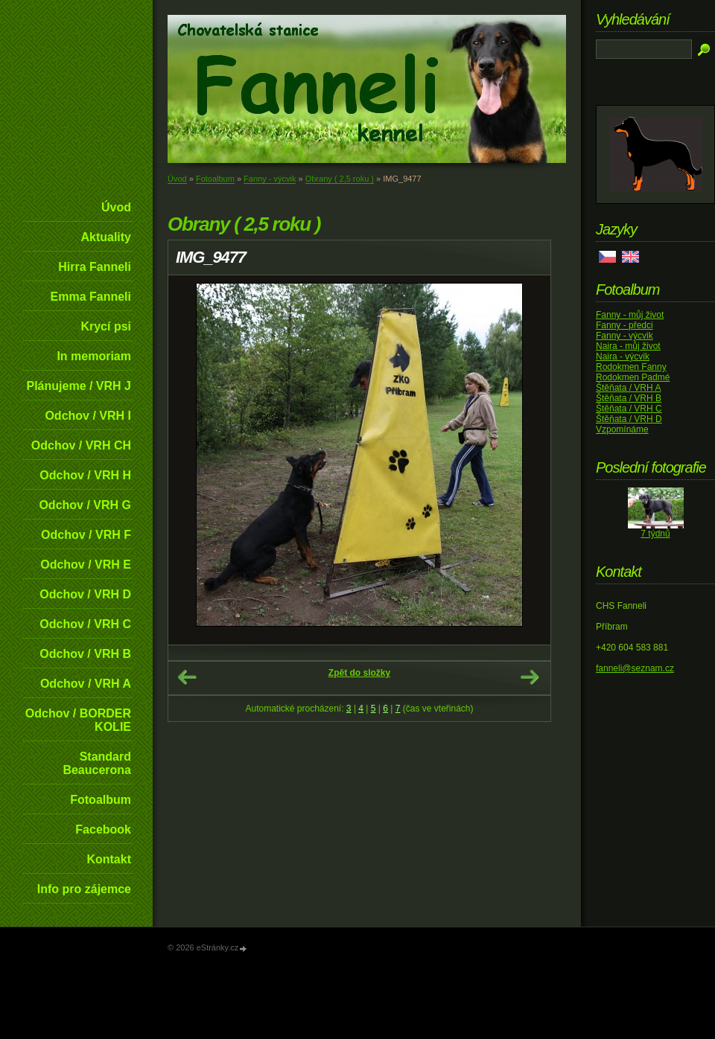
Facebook (103, 829)
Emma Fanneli (91, 296)
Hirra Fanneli (94, 266)
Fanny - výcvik (270, 178)
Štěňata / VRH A (628, 388)
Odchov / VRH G (85, 505)
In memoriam (94, 356)
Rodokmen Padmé (633, 377)
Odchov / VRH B (85, 654)
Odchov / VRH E (85, 564)
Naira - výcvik (622, 356)
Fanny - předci (624, 325)
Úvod (116, 207)
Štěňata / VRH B (628, 398)
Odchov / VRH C (85, 624)
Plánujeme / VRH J (79, 386)
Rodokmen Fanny (631, 367)
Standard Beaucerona (97, 763)
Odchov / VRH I (88, 415)
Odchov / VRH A (85, 683)
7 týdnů (655, 533)
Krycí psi (105, 326)
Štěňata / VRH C (629, 408)
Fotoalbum (100, 799)
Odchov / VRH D (85, 594)
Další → (529, 677)
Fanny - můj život (630, 315)
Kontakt (108, 859)
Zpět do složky (359, 673)
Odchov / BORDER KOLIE (78, 720)
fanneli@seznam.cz (635, 668)
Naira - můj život (628, 346)
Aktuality (105, 237)
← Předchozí (187, 677)
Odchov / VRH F (86, 534)
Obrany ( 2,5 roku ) (339, 178)
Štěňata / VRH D (629, 419)
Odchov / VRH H (85, 475)
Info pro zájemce (84, 889)
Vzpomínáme (622, 429)
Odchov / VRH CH (81, 445)
